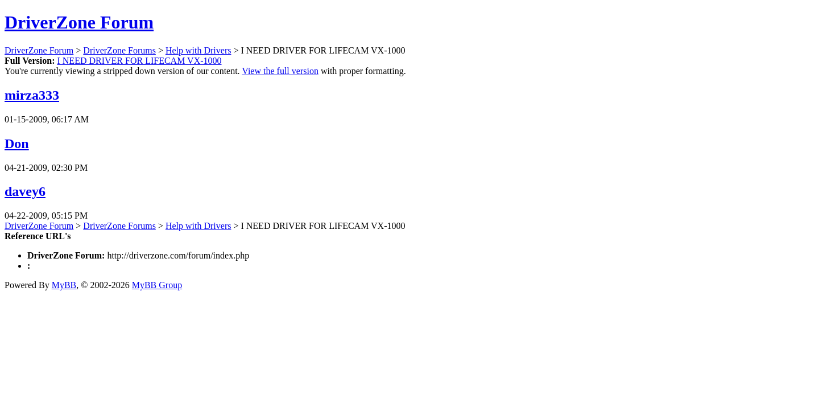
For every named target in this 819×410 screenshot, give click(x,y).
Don (17, 143)
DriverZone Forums (119, 50)
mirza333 (32, 95)
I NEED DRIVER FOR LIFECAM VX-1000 (139, 60)
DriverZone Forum (79, 22)
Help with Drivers (198, 50)
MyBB (64, 285)
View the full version (280, 71)
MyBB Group (157, 285)
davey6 (25, 191)
